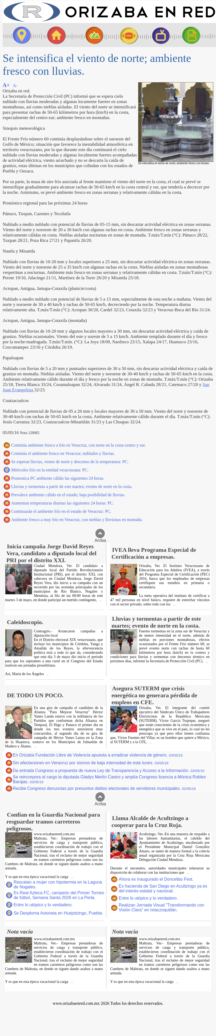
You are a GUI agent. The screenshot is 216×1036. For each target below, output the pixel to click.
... (100, 600)
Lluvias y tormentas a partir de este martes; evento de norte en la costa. (71, 486)
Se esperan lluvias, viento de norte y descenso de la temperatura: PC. (70, 461)
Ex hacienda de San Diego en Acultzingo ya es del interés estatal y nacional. (163, 888)
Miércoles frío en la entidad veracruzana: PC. (50, 470)
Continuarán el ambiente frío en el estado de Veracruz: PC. (61, 511)
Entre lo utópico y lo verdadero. (43, 905)
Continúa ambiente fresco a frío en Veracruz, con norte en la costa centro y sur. (78, 445)
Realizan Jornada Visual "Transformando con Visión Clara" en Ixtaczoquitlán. (161, 907)
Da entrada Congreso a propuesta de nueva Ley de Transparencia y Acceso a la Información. (108, 770)
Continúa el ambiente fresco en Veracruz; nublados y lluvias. (63, 453)
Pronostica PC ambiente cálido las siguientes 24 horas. (57, 478)
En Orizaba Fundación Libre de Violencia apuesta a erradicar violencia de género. (98, 755)
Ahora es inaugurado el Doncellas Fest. (156, 879)
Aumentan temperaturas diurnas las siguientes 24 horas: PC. (62, 503)
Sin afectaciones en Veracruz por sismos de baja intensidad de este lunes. (91, 763)
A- (15, 85)
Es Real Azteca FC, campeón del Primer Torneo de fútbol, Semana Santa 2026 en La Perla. (59, 895)
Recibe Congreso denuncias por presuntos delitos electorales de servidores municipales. (104, 788)
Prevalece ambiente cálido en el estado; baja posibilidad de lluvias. (68, 495)
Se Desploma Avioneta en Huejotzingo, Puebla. (58, 913)
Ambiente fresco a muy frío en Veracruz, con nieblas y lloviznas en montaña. (77, 519)
